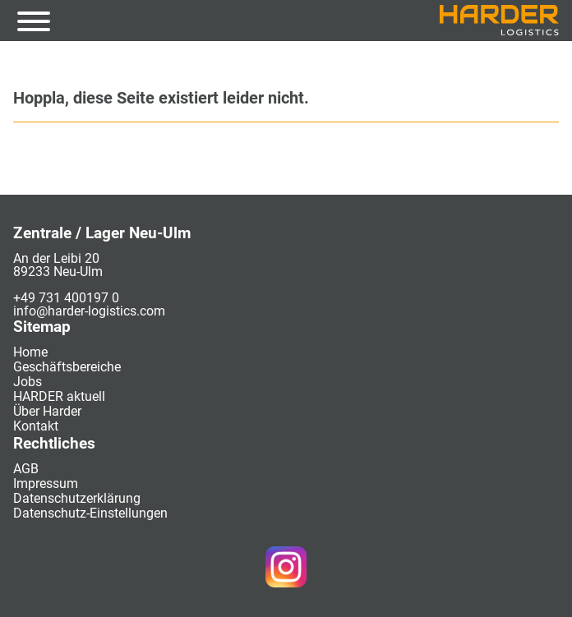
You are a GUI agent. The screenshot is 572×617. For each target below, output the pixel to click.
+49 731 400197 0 (66, 298)
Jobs (27, 381)
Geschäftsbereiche (67, 367)
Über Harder (47, 411)
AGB (26, 469)
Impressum (45, 483)
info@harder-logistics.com (89, 311)
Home (30, 352)
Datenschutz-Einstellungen (90, 513)
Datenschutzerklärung (77, 498)
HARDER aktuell (59, 396)
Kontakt (35, 426)
